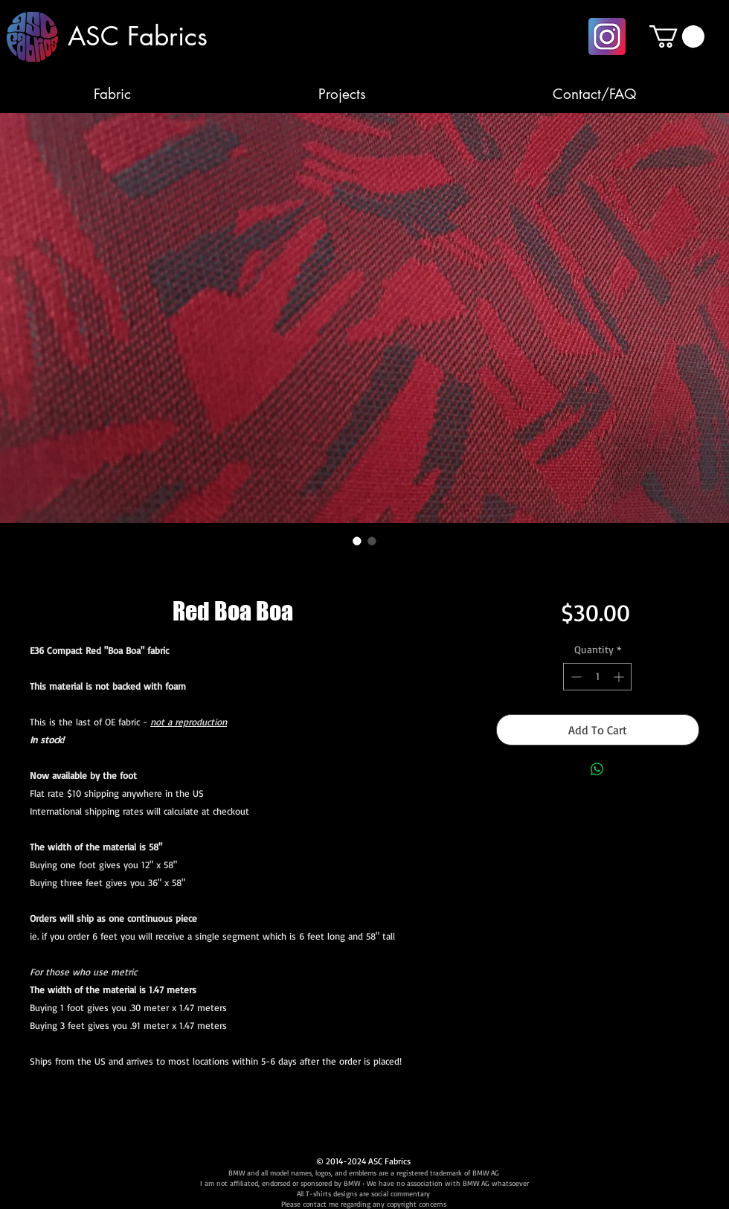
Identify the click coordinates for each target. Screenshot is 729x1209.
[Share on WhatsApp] (597, 769)
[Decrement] (574, 677)
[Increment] (620, 677)
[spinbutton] (597, 677)
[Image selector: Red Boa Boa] (357, 540)
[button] (676, 36)
